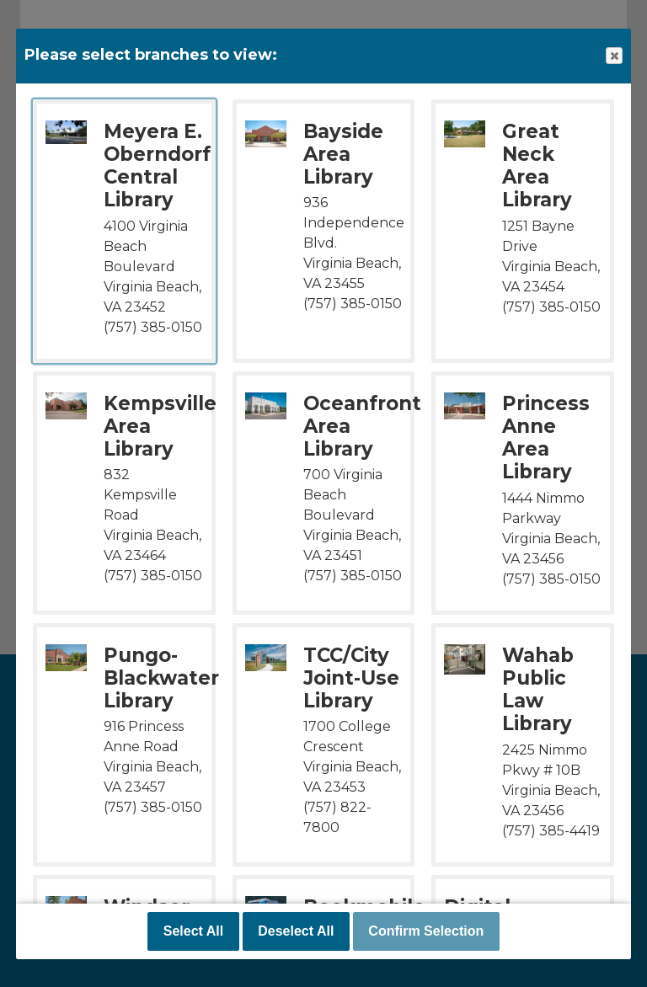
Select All (193, 931)
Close (613, 56)
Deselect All (296, 931)
